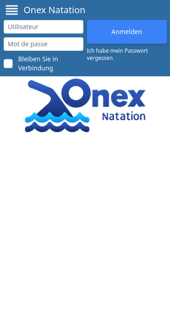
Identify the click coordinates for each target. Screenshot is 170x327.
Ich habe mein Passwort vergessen (117, 54)
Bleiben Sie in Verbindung (38, 63)
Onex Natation (54, 10)
